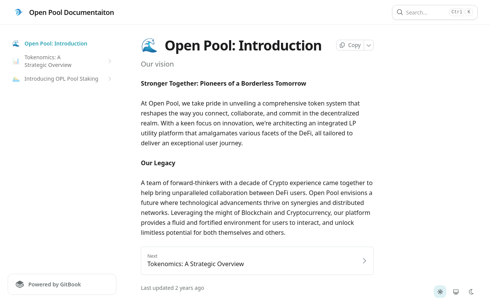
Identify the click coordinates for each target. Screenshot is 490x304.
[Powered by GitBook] (62, 284)
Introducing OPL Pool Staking (62, 78)
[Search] (426, 12)
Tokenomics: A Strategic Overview (62, 61)
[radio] (440, 291)
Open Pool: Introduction (49, 43)
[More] (369, 45)
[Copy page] (350, 45)
